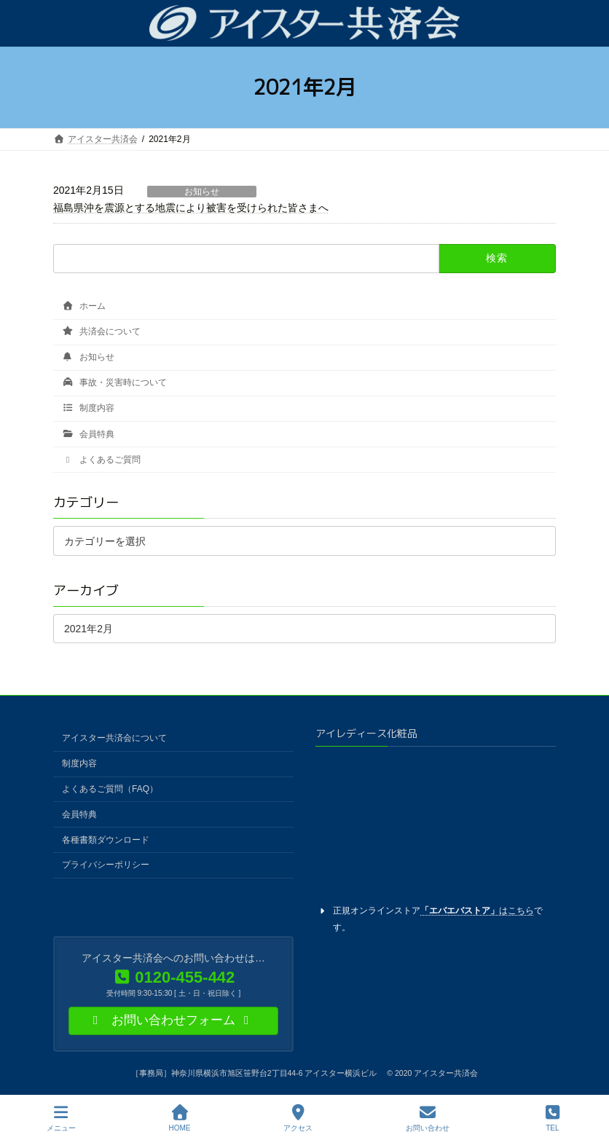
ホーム (84, 306)
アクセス (298, 1118)
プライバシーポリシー (105, 865)
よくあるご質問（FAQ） (110, 789)
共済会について (101, 331)
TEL (553, 1118)
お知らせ (201, 191)
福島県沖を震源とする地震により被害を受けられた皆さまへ (191, 207)
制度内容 (88, 409)
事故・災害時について (114, 382)
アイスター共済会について (114, 738)
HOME (180, 1118)
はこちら (477, 910)
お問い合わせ (427, 1118)
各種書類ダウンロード (105, 839)
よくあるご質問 (101, 460)
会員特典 (88, 434)
